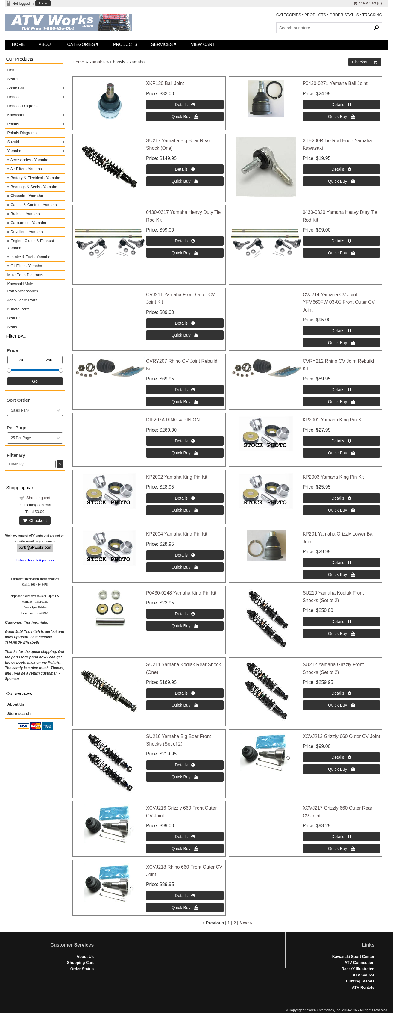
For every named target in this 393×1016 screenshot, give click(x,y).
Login (43, 3)
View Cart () (367, 3)
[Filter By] (31, 464)
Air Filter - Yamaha (26, 169)
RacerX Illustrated (358, 969)
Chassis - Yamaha (26, 195)
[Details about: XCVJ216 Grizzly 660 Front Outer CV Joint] (185, 836)
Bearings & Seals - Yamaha (33, 187)
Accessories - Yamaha (29, 160)
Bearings (15, 318)
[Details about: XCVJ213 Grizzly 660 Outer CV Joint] (341, 757)
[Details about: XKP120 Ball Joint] (185, 104)
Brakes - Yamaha (25, 213)
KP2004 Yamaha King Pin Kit (176, 533)
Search (13, 79)
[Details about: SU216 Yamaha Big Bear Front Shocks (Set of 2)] (185, 765)
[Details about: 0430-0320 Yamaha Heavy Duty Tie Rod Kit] (341, 241)
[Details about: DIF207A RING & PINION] (185, 441)
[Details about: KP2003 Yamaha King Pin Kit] (341, 498)
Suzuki (13, 142)
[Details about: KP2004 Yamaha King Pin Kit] (185, 555)
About (46, 44)
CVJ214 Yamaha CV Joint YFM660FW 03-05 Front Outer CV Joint (339, 302)
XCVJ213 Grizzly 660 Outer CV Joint (341, 736)
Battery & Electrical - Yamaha (35, 178)
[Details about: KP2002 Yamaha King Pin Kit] (185, 498)
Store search (19, 713)
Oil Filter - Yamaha (26, 266)
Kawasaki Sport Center (353, 956)
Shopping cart (38, 497)
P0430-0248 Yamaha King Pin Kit (181, 592)
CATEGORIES (288, 15)
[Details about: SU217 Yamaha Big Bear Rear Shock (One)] (185, 169)
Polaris (13, 124)
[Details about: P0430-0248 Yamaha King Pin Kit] (185, 614)
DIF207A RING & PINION (173, 419)
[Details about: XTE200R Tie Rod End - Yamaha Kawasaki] (341, 169)
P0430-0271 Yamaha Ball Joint (335, 83)
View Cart (203, 44)
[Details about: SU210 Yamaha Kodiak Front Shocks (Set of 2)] (341, 621)
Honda (13, 97)
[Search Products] (329, 28)
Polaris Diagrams (22, 133)
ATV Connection (359, 962)
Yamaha (97, 62)
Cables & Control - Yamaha (33, 204)
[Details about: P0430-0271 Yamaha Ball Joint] (341, 104)
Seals (12, 327)
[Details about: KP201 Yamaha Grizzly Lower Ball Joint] (341, 562)
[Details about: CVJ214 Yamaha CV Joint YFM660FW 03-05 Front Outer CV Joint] (341, 330)
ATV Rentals (363, 987)
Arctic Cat (15, 88)
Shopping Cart (80, 962)
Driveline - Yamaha (26, 231)
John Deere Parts (22, 300)
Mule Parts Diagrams (25, 275)
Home (18, 44)
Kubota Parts (18, 309)
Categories (81, 44)
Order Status (82, 969)
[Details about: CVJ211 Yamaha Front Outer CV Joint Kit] (185, 323)
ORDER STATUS (344, 15)
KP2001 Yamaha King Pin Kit (333, 419)
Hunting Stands (360, 981)
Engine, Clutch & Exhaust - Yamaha (32, 244)
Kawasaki (15, 115)
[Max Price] (49, 360)
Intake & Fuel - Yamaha (30, 257)
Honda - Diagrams (23, 106)
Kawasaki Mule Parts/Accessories (22, 287)
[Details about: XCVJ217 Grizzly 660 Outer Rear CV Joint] (341, 836)
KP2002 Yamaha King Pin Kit (176, 477)
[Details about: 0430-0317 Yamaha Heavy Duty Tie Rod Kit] (185, 241)
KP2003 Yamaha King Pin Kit (333, 477)
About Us (16, 704)
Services (162, 44)
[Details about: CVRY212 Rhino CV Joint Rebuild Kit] (341, 389)
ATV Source (363, 975)
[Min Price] (20, 360)
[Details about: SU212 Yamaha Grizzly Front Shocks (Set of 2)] (341, 693)
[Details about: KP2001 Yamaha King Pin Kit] (341, 441)
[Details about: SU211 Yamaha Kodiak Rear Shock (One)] (185, 693)
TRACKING (372, 15)
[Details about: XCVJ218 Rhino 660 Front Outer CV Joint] (185, 895)
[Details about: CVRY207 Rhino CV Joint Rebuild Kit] (185, 389)
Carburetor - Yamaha (28, 222)
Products (125, 44)
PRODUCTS (315, 15)
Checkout (35, 520)
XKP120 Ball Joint (165, 83)
